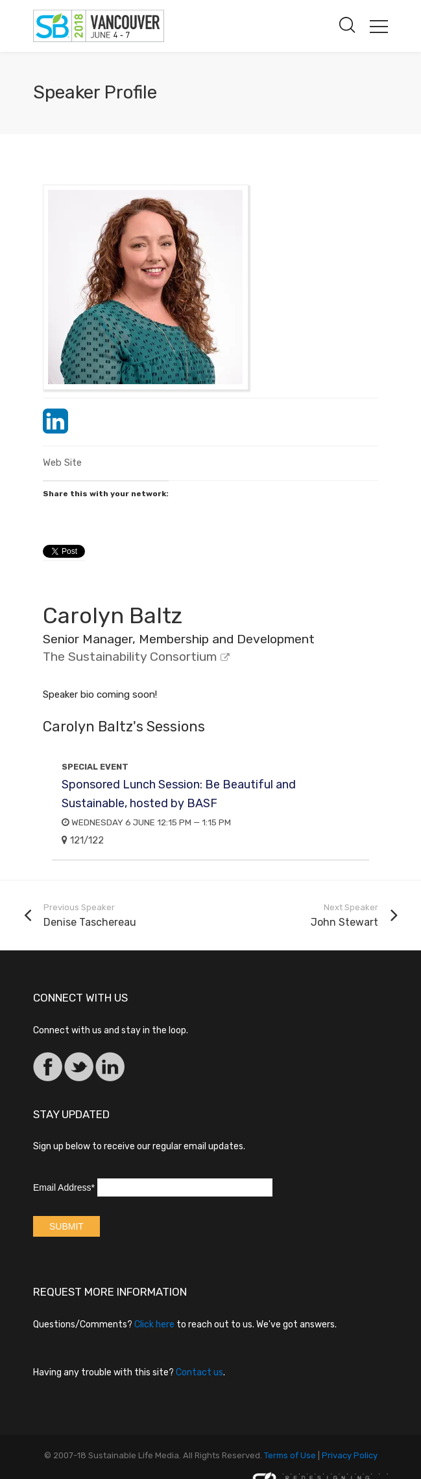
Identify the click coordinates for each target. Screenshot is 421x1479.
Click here (154, 1324)
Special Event (95, 767)
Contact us (199, 1372)
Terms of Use (290, 1455)
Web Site (62, 462)
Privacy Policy (350, 1455)
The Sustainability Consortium (130, 656)
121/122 (83, 840)
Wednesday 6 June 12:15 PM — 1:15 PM (146, 822)
